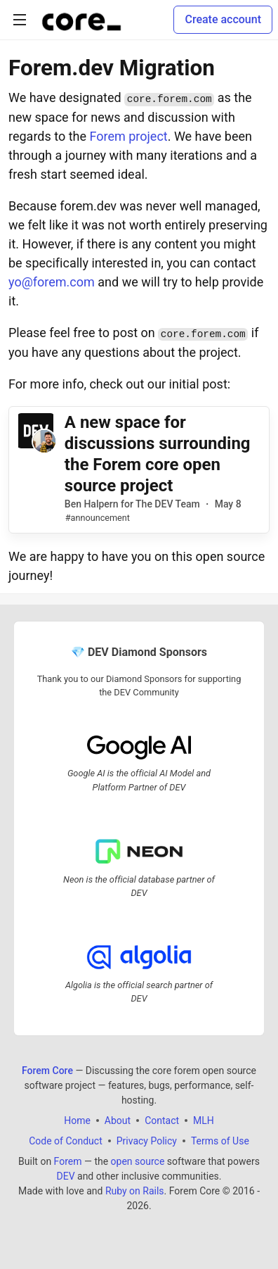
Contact (162, 1119)
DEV (65, 1175)
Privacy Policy (147, 1140)
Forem (68, 1160)
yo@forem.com (51, 281)
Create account (223, 19)
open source (138, 1160)
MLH (203, 1119)
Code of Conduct (65, 1140)
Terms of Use (220, 1140)
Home (77, 1119)
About (118, 1119)
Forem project (128, 136)
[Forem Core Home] (81, 20)
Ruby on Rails (134, 1190)
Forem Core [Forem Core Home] (47, 1069)
